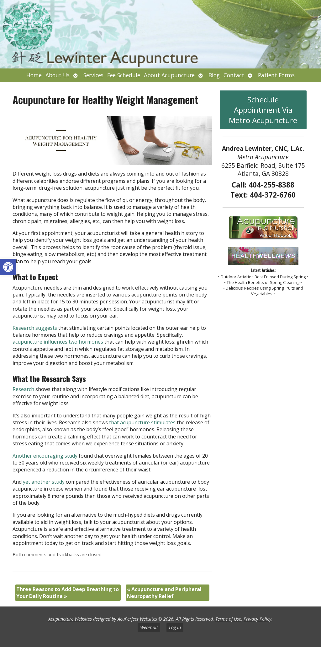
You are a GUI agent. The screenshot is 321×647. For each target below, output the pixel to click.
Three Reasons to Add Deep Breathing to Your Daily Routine (67, 593)
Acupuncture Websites (70, 619)
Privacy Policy (257, 619)
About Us (57, 75)
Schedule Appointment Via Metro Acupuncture (263, 109)
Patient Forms (276, 75)
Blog (214, 75)
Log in (175, 627)
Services (93, 75)
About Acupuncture (169, 75)
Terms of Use (228, 619)
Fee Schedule (123, 75)
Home (34, 75)
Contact (234, 75)
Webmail (149, 627)
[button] (8, 267)
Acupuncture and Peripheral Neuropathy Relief (164, 593)
